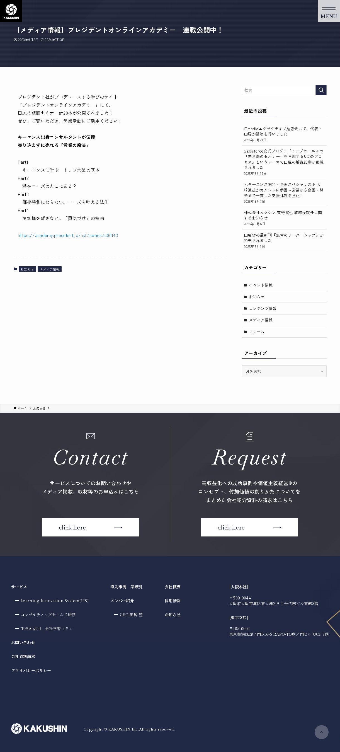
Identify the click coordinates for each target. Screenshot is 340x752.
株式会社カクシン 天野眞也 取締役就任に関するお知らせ (284, 218)
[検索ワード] (284, 90)
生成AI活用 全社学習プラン (47, 628)
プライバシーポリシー (31, 670)
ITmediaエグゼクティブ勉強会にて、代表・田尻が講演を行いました (284, 134)
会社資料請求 (23, 656)
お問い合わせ (23, 642)
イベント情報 (261, 285)
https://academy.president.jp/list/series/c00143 (68, 235)
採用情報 (173, 600)
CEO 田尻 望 (131, 614)
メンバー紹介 (122, 600)
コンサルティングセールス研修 (48, 614)
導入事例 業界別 (126, 586)
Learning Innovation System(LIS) (55, 600)
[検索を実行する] (321, 90)
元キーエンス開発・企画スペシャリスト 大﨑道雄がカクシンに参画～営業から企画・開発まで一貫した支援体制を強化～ (284, 193)
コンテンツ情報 (263, 308)
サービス (19, 586)
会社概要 (173, 586)
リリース (257, 331)
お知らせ (27, 269)
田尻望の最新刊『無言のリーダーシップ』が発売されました (284, 240)
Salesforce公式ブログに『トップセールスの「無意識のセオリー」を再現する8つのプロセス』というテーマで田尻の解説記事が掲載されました (284, 162)
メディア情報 (49, 269)
